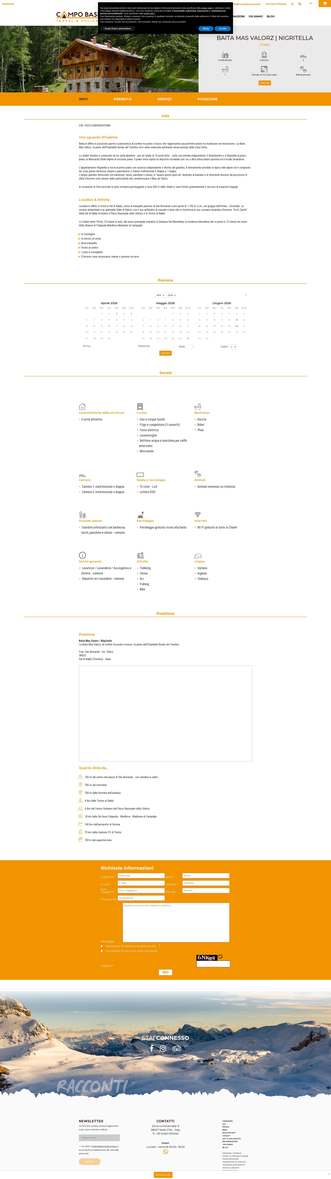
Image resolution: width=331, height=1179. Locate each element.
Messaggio (107, 941)
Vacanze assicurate (233, 1165)
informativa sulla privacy (104, 1146)
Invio (165, 972)
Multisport (229, 1133)
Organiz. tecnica (231, 1153)
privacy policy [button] (207, 8)
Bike (224, 1130)
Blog (271, 16)
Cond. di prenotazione (235, 1156)
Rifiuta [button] (206, 28)
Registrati (8, 4)
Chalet (226, 1136)
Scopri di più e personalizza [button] (118, 28)
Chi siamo (256, 16)
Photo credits (230, 1168)
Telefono (172, 884)
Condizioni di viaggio (234, 1162)
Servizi (164, 99)
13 (237, 320)
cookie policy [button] (149, 13)
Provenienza (109, 899)
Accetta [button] (222, 28)
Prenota (264, 83)
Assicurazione (230, 1159)
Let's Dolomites (231, 1139)
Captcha (107, 966)
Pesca (225, 1127)
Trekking (227, 1121)
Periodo (170, 892)
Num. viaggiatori (107, 890)
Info (83, 99)
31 (188, 338)
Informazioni (229, 1141)
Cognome (108, 877)
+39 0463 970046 (275, 4)
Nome (170, 877)
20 (236, 326)
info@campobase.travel (246, 4)
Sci (224, 1124)
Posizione (208, 99)
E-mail (106, 884)
